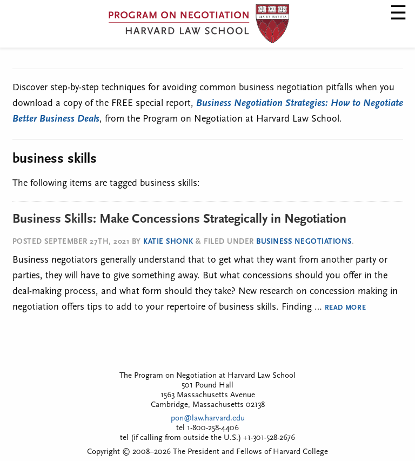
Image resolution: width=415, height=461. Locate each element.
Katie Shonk (168, 242)
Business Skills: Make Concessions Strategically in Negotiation (179, 219)
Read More (345, 307)
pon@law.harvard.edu (208, 419)
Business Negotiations (304, 242)
